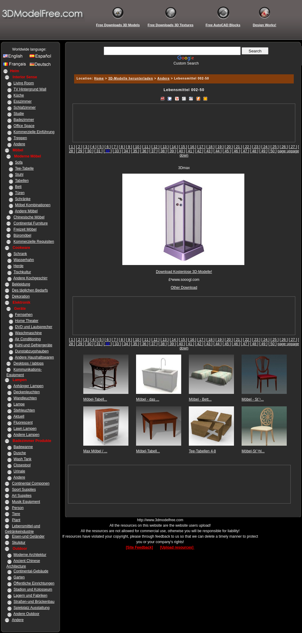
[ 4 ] (93, 147)
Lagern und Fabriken (30, 595)
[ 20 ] (229, 147)
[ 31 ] (98, 151)
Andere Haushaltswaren (34, 357)
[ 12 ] (155, 147)
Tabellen (22, 181)
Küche (18, 95)
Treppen (20, 138)
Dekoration (21, 296)
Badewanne (23, 447)
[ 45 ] (227, 151)
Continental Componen (30, 483)
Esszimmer (22, 101)
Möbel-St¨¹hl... (253, 451)
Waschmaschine (28, 333)
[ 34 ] (126, 151)
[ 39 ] (172, 151)
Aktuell (18, 416)
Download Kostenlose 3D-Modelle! (184, 272)
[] (107, 151)
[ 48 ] (254, 151)
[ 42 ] (199, 151)
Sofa (19, 162)
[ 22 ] (247, 147)
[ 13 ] (164, 147)
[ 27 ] (293, 147)
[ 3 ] (86, 147)
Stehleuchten (24, 410)
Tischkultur (22, 272)
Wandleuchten (25, 398)
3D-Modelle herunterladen (130, 78)
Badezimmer (23, 120)
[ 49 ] (263, 151)
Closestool (22, 465)
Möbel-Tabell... (95, 399)
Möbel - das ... (147, 399)
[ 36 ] (144, 151)
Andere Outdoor (26, 614)
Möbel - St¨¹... (253, 399)
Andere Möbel (26, 211)
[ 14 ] (174, 147)
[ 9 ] (129, 147)
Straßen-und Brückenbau (33, 601)
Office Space (23, 126)
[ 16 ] (192, 147)
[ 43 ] (208, 151)
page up (284, 151)
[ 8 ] (122, 147)
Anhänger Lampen (28, 386)
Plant (16, 520)
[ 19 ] (219, 147)
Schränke (23, 199)
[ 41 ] (190, 151)
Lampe (19, 404)
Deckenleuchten (26, 392)
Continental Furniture (30, 223)
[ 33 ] (117, 151)
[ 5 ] (100, 147)
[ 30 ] (89, 151)
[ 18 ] (210, 147)
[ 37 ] (153, 151)
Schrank (20, 254)
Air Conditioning (28, 339)
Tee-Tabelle (24, 168)
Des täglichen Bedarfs (30, 290)
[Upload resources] (177, 547)
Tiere (16, 514)
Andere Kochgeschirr (30, 278)
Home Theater (26, 321)
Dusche (19, 453)
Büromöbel (22, 235)
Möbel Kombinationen (32, 205)
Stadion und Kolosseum (32, 589)
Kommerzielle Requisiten (33, 241)
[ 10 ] (137, 147)
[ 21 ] (238, 147)
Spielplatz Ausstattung (31, 608)
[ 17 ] (201, 147)
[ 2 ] (79, 147)
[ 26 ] (284, 147)
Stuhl (19, 174)
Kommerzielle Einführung (33, 132)
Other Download (184, 287)
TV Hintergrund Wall (29, 89)
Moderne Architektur (29, 555)
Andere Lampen (26, 435)
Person (17, 508)
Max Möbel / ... (95, 451)
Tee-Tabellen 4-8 (202, 451)
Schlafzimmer (24, 107)
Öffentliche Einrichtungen (33, 583)
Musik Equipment (26, 502)
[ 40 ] (181, 151)
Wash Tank (22, 459)
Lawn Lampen (24, 428)
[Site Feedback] (139, 547)
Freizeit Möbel (24, 229)
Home (99, 78)
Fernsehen (23, 315)
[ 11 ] (146, 147)
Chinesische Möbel (28, 217)
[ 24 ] (265, 147)
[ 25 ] (275, 147)
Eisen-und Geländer (28, 536)
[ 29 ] (80, 151)
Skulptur (18, 542)
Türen (19, 193)
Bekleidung (21, 284)
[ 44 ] (218, 151)
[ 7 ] (115, 147)
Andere (19, 144)
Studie (18, 113)
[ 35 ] (135, 151)
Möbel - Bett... (200, 399)
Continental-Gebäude (30, 571)
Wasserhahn (23, 260)
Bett (18, 187)
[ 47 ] (245, 151)
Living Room (23, 83)
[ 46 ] (236, 151)
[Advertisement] (184, 123)
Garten (19, 577)
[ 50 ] (272, 151)
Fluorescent (23, 422)
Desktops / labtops (28, 363)
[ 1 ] (72, 147)
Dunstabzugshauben (32, 351)
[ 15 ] (183, 147)
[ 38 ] (163, 151)
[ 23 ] (256, 147)
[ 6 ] (108, 147)
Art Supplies (22, 495)
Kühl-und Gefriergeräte (33, 345)
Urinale (19, 471)
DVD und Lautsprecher (33, 327)
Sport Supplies (24, 489)
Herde (18, 266)
